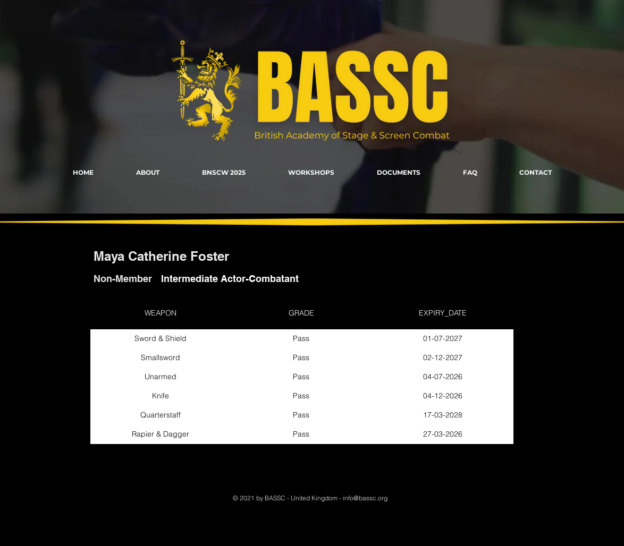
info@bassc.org (365, 498)
